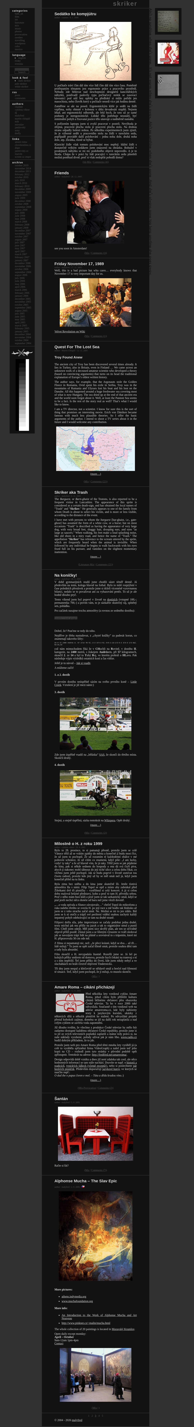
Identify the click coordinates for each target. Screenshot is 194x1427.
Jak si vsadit (83, 663)
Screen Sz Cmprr (23, 156)
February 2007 (22, 257)
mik (17, 121)
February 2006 (22, 292)
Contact (58, 1344)
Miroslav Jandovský (20, 126)
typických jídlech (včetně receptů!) (86, 1066)
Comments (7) (98, 1170)
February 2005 (22, 328)
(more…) (95, 473)
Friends (61, 173)
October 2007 (21, 236)
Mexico (18, 49)
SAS (101, 755)
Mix (89, 162)
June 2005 (20, 316)
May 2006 (20, 283)
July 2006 (20, 278)
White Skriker (21, 86)
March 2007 (21, 254)
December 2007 (23, 230)
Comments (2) (98, 833)
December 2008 (23, 201)
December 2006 (23, 263)
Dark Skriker (24, 80)
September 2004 (23, 343)
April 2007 (20, 251)
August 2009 (21, 195)
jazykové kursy (111, 1069)
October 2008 (21, 203)
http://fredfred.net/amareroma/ (109, 1055)
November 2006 (23, 266)
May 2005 (20, 319)
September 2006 (23, 272)
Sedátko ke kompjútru (75, 14)
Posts (17, 95)
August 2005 (21, 310)
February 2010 (22, 186)
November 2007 (23, 233)
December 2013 (23, 171)
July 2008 (20, 212)
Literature (84, 564)
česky (18, 60)
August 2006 (21, 275)
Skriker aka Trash (71, 492)
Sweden (19, 37)
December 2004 (23, 334)
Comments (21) (104, 564)
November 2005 (23, 301)
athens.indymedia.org (74, 1297)
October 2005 (21, 304)
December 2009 (23, 189)
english (22, 57)
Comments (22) (99, 481)
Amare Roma (21, 141)
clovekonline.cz (23, 144)
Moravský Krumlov (123, 1329)
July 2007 (20, 242)
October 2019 (21, 165)
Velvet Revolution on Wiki (69, 331)
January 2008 (21, 227)
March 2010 (21, 183)
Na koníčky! (65, 575)
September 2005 (23, 307)
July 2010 (20, 180)
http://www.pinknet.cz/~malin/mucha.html (86, 1323)
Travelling (20, 40)
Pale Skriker (21, 83)
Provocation (90, 1088)
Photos (18, 31)
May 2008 (20, 218)
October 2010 (21, 177)
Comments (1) (98, 336)
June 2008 (20, 215)
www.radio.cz (129, 1037)
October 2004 (21, 340)
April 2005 (20, 322)
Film (17, 16)
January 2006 (21, 295)
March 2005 (21, 325)
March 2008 (21, 221)
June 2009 (20, 198)
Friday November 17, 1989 (79, 264)
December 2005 (23, 298)
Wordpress (20, 43)
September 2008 (23, 206)
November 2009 (23, 192)
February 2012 (22, 174)
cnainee (19, 106)
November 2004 (23, 337)
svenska (19, 63)
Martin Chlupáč (22, 118)
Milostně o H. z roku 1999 (78, 844)
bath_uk (19, 13)
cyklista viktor (22, 109)
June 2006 (20, 280)
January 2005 (21, 331)
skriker (125, 3)
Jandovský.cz (21, 150)
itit (84, 162)
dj (16, 112)
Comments (20, 98)
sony (17, 130)
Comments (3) (98, 253)
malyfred (77, 1420)
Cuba (17, 46)
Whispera (109, 821)
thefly (18, 133)
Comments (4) (100, 162)
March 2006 (21, 289)
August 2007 (21, 239)
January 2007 (21, 260)
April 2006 (20, 286)
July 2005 (20, 313)
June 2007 (20, 245)
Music (18, 28)
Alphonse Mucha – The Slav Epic (85, 1181)
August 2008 (21, 209)
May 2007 (20, 248)
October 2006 (21, 269)
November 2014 (23, 168)
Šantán (61, 1099)
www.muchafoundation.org (77, 1301)
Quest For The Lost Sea (76, 347)
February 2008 (22, 224)
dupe (17, 147)
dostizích (112, 599)
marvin (18, 153)
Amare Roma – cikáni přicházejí (84, 988)
